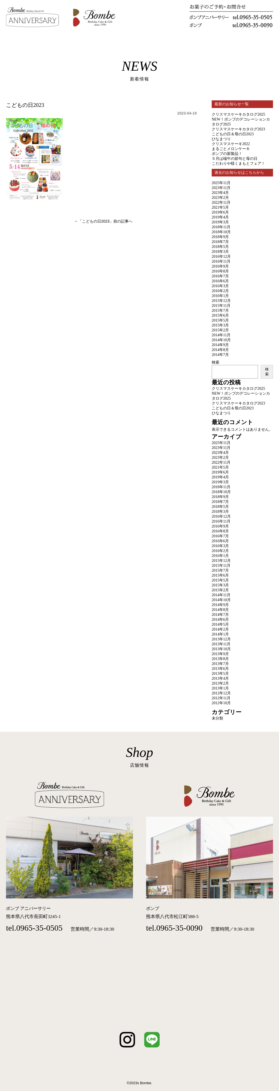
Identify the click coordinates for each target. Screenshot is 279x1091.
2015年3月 (220, 325)
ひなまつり (221, 139)
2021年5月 (220, 207)
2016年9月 (220, 266)
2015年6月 (220, 315)
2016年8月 (220, 271)
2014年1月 (220, 634)
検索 (215, 362)
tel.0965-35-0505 (34, 927)
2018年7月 (220, 242)
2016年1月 (220, 296)
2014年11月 (221, 335)
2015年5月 (220, 320)
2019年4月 (220, 217)
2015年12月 (221, 301)
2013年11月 (221, 644)
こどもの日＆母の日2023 (233, 134)
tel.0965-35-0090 (174, 927)
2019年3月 (220, 222)
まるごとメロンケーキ (231, 149)
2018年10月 (221, 232)
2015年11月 (221, 306)
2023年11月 (221, 188)
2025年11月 (221, 183)
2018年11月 (221, 227)
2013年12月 (221, 639)
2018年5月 (220, 247)
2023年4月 (220, 193)
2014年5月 (220, 624)
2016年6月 (220, 281)
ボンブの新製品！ (227, 154)
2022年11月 (221, 202)
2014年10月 (221, 340)
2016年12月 (221, 256)
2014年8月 (220, 350)
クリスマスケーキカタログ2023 (238, 129)
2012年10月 (221, 703)
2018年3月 (220, 252)
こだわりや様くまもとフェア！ (238, 163)
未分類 (217, 718)
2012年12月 (221, 693)
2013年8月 (220, 659)
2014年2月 (220, 629)
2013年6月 (220, 669)
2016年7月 (220, 276)
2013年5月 (220, 674)
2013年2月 (220, 683)
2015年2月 (220, 330)
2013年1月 (220, 688)
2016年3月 (220, 286)
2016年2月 (220, 291)
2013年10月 (221, 649)
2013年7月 (220, 664)
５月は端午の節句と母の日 (234, 159)
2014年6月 (220, 620)
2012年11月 (221, 698)
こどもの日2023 (96, 221)
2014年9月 (220, 345)
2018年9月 (220, 237)
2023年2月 (220, 198)
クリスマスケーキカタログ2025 (238, 114)
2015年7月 (220, 310)
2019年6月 (220, 212)
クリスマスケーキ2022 (231, 144)
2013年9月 (220, 654)
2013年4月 (220, 678)
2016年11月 (221, 261)
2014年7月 (220, 355)
